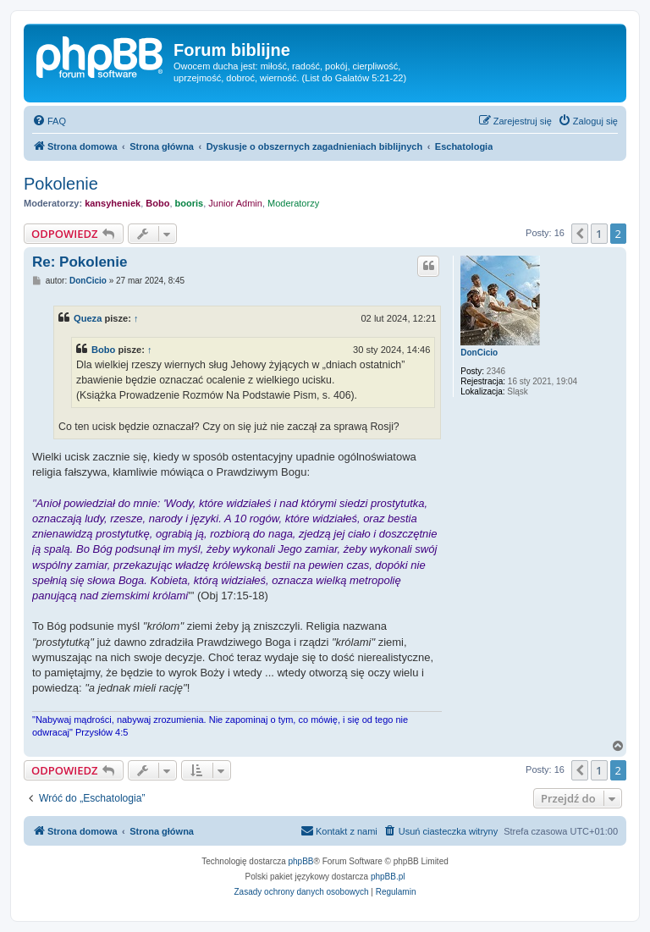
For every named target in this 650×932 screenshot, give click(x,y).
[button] (579, 233)
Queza (88, 318)
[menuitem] (49, 121)
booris (189, 203)
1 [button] (599, 233)
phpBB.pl (388, 876)
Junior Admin (235, 203)
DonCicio (479, 352)
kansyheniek (112, 203)
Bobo (157, 203)
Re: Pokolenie (79, 262)
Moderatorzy (293, 203)
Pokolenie (61, 183)
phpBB (301, 861)
